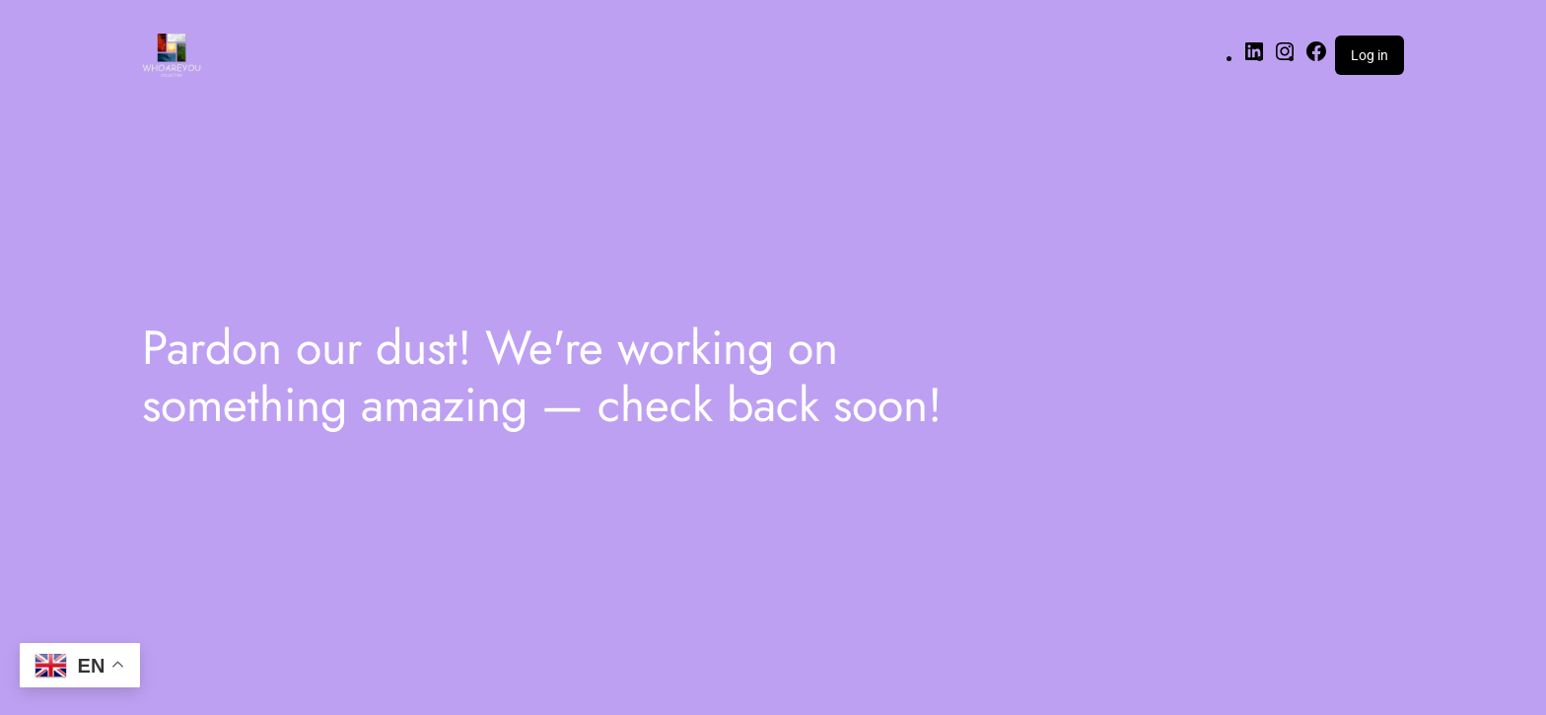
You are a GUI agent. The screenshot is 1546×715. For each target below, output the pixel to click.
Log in (1369, 55)
